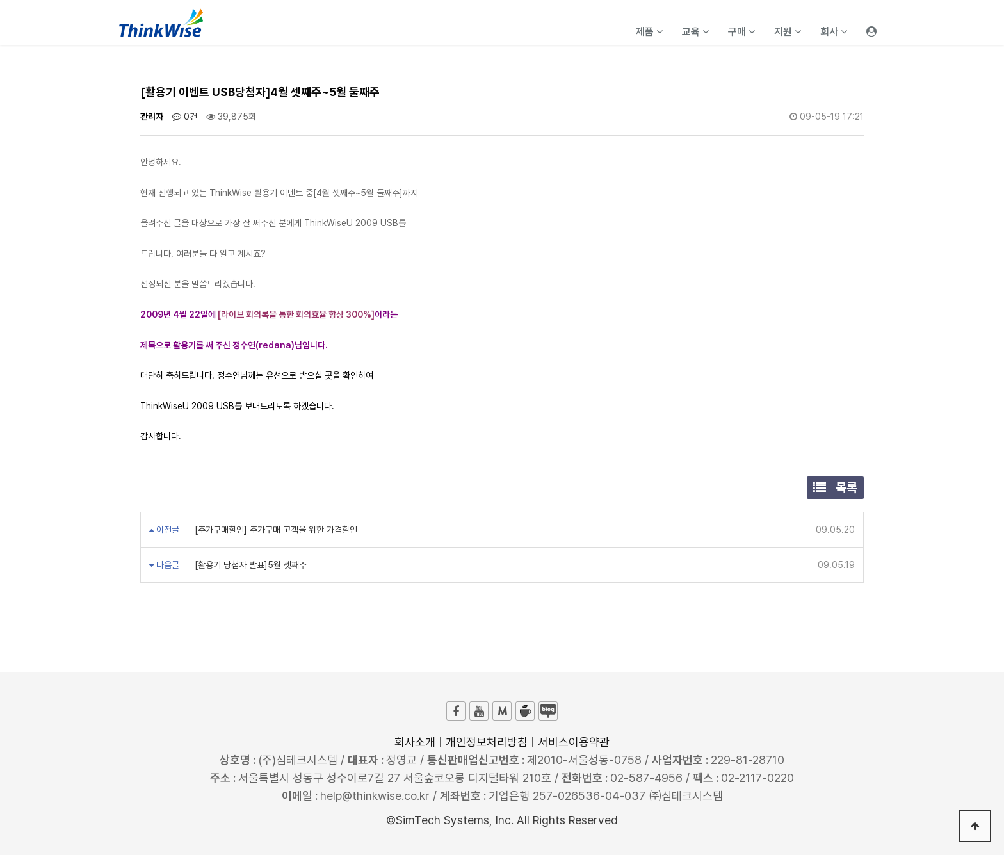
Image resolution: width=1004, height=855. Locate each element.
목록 (835, 487)
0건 (184, 116)
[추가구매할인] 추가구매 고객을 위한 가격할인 (274, 530)
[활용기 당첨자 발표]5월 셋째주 (249, 565)
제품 (649, 32)
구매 (741, 32)
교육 (695, 32)
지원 (787, 32)
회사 (833, 32)
